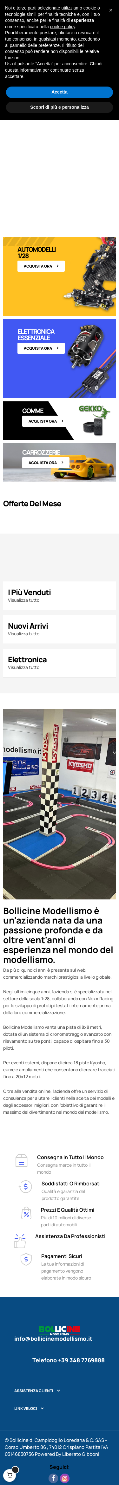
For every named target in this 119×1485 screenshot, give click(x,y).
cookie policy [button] (62, 1391)
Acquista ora (38, 266)
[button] (111, 1375)
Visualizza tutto (23, 600)
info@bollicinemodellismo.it (53, 1338)
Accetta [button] (59, 1457)
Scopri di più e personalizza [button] (59, 1472)
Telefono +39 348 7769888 (68, 1360)
